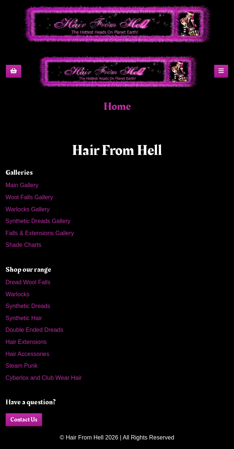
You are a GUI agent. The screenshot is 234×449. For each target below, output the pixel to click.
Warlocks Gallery (28, 209)
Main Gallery (22, 185)
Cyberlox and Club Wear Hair (44, 378)
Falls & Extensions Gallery (40, 233)
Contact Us (23, 419)
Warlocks (17, 294)
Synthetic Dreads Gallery (38, 221)
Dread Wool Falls (28, 282)
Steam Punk (21, 366)
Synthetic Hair (24, 318)
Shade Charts (23, 245)
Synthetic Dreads (28, 306)
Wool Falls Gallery (29, 197)
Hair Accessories (27, 354)
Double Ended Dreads (34, 330)
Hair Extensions (26, 342)
